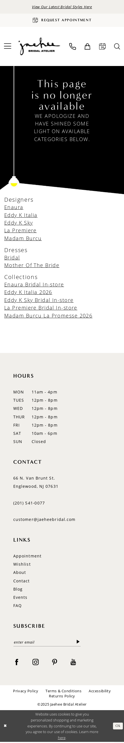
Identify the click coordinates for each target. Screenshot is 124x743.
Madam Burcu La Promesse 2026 (48, 316)
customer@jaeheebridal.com (44, 520)
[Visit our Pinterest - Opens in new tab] (54, 663)
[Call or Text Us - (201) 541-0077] (72, 47)
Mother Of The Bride (31, 266)
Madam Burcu (23, 239)
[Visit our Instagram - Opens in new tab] (35, 663)
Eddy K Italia (21, 215)
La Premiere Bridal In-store (40, 308)
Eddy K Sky (18, 223)
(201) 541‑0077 (29, 503)
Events (20, 598)
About (19, 573)
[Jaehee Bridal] (38, 47)
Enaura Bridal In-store (34, 285)
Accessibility (100, 692)
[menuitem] (72, 47)
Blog (18, 590)
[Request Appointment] (62, 21)
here (62, 738)
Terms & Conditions (63, 692)
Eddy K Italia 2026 (28, 293)
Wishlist (22, 565)
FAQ (17, 606)
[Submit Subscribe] (78, 643)
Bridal (12, 258)
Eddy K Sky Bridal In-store (38, 300)
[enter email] (47, 643)
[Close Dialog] (5, 727)
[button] (87, 47)
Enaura (13, 208)
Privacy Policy (25, 692)
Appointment (27, 556)
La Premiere (20, 231)
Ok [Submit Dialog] (117, 727)
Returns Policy (62, 697)
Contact (21, 581)
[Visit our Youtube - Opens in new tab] (73, 663)
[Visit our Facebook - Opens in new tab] (16, 663)
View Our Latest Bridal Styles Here (62, 7)
